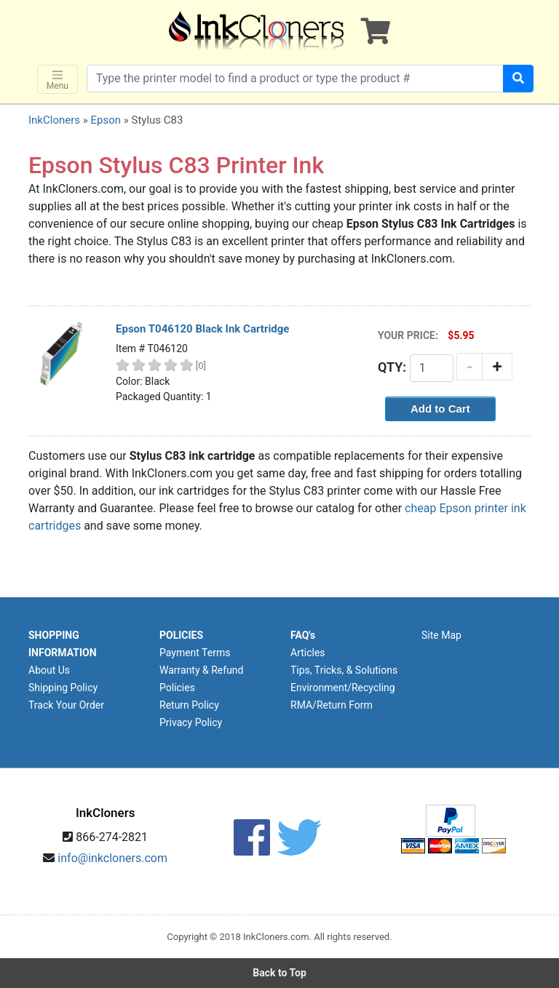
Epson (105, 120)
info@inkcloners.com (112, 858)
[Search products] (295, 78)
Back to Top (279, 973)
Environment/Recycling (342, 687)
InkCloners (54, 120)
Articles (307, 652)
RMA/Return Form (331, 705)
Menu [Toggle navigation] (57, 79)
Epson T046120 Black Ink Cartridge (202, 328)
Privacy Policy (190, 722)
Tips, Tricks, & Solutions (343, 670)
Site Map (441, 635)
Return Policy (189, 705)
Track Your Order (66, 705)
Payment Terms (194, 652)
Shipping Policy (63, 687)
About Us (49, 670)
